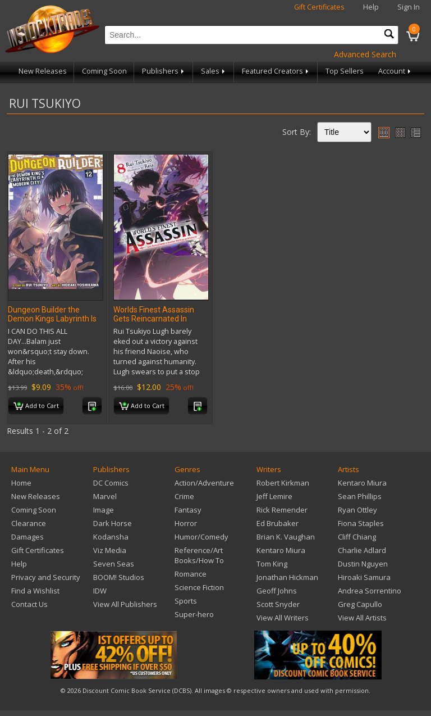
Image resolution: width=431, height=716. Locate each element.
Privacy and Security (45, 577)
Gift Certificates (319, 7)
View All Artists (362, 618)
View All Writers (282, 618)
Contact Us (29, 604)
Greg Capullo (360, 604)
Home (21, 483)
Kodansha (111, 537)
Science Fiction (199, 587)
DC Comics (111, 483)
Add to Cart (36, 406)
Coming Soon (104, 71)
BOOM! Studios (118, 577)
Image (103, 510)
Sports (186, 601)
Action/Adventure (204, 483)
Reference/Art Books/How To (199, 555)
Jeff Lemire (274, 496)
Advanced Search (365, 54)
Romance (191, 574)
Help (371, 7)
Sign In (408, 7)
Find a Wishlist (35, 591)
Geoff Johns (276, 591)
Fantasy (188, 510)
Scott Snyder (278, 604)
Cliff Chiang (357, 537)
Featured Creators (276, 71)
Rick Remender (282, 510)
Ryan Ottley (357, 510)
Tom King (271, 564)
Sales (214, 71)
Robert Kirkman (282, 483)
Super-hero (194, 614)
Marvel (105, 496)
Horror (186, 523)
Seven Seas (113, 564)
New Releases (43, 71)
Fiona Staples (361, 523)
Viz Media (109, 550)
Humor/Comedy (201, 537)
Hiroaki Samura (364, 577)
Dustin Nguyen (363, 564)
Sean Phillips (360, 496)
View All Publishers (125, 604)
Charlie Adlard (362, 550)
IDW (100, 591)
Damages (27, 537)
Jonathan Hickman (287, 577)
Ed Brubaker (277, 523)
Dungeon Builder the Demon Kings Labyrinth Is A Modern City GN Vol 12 (52, 318)
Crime (184, 496)
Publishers (164, 71)
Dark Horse (112, 523)
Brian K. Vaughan (285, 537)
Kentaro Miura (280, 550)
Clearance (28, 523)
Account (395, 71)
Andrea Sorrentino (369, 591)
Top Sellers (344, 71)
